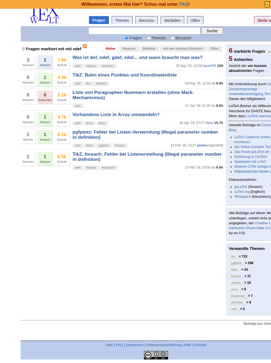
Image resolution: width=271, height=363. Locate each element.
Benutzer (146, 20)
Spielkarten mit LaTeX (250, 162)
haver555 (209, 66)
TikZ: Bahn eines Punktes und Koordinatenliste (125, 75)
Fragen (99, 20)
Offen (195, 20)
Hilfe (187, 345)
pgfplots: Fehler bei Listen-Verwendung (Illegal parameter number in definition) (145, 134)
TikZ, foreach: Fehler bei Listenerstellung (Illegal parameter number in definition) (147, 157)
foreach (101, 83)
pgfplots (104, 145)
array (89, 123)
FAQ (119, 345)
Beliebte (149, 49)
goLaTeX (240, 187)
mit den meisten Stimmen (183, 49)
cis (213, 83)
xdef (77, 65)
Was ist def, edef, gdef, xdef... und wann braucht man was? (138, 57)
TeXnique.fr (242, 197)
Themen (122, 20)
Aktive (110, 49)
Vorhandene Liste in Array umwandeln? (116, 114)
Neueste (129, 49)
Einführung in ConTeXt (250, 157)
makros (91, 65)
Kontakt (200, 345)
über (109, 345)
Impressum (134, 345)
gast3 (201, 145)
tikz (88, 83)
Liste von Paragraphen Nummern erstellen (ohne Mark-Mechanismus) (133, 95)
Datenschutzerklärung (163, 345)
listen (102, 123)
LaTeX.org (241, 192)
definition (108, 65)
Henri (209, 123)
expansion (108, 167)
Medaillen (172, 20)
